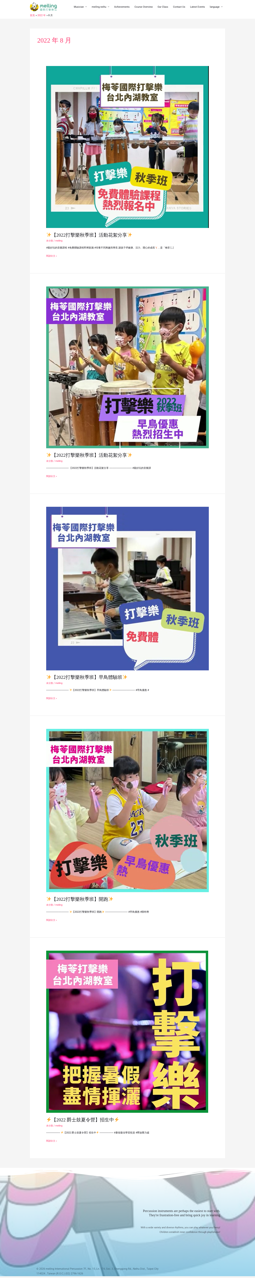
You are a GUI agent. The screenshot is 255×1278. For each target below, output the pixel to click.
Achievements (122, 7)
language (215, 7)
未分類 (50, 241)
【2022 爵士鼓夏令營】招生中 (84, 1120)
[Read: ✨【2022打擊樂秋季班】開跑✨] (127, 811)
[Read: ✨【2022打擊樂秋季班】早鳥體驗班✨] (127, 589)
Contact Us (179, 7)
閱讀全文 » (52, 256)
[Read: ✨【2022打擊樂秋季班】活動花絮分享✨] (127, 147)
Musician (79, 7)
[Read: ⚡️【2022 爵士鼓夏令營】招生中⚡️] (127, 1032)
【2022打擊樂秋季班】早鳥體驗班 (88, 678)
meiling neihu (99, 7)
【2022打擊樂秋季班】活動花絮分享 (91, 236)
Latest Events (197, 7)
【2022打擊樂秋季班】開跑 (81, 899)
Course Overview (143, 7)
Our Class (163, 7)
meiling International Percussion (64, 1269)
